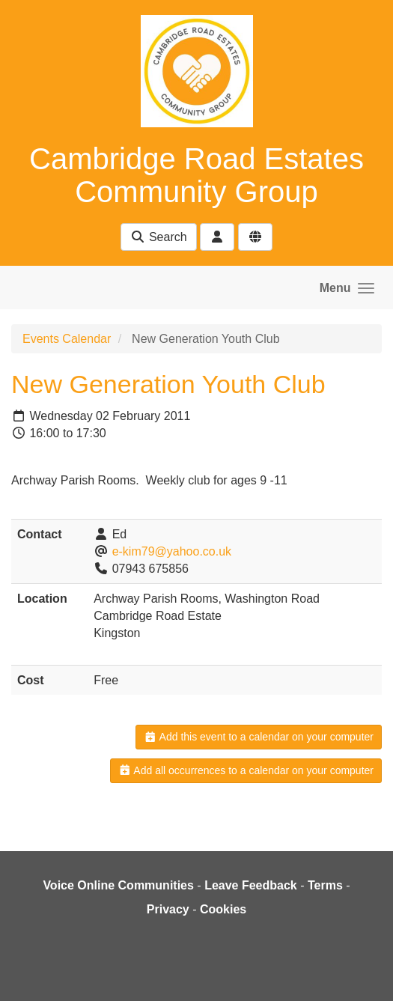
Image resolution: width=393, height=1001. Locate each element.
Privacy (168, 909)
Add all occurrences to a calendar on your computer (246, 770)
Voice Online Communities (118, 885)
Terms (325, 885)
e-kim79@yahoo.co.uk (171, 551)
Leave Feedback (250, 885)
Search (158, 237)
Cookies (223, 909)
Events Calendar (66, 338)
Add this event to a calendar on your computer (259, 737)
